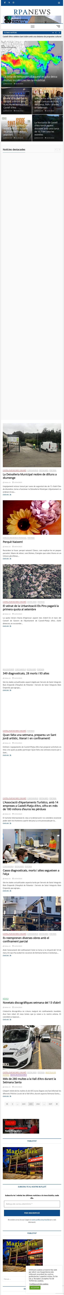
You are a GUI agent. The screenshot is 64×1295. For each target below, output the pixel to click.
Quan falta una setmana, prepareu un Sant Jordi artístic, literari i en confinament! (29, 512)
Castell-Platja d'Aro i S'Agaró (14, 246)
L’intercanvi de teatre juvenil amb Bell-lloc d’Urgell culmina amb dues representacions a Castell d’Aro (15, 101)
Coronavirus (32, 246)
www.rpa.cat (8, 1261)
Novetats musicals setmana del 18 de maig (20, 1080)
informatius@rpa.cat (11, 1257)
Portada (16, 72)
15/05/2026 (18, 138)
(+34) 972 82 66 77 (11, 1254)
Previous (55, 32)
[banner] (32, 17)
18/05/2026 (18, 83)
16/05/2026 (49, 111)
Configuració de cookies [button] (38, 1284)
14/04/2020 (17, 654)
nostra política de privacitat (40, 996)
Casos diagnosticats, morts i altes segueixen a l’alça (31, 648)
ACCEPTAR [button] (35, 1288)
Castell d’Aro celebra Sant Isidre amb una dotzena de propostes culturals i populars (16, 130)
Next (59, 32)
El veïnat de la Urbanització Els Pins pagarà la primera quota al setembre (31, 383)
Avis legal (25, 1279)
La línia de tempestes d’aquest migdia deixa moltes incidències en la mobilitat (30, 78)
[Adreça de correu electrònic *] (32, 980)
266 (38, 879)
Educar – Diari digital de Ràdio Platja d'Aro (19, 1157)
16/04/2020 (17, 390)
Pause (53, 32)
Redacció (8, 83)
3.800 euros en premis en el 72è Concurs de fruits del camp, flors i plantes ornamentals (47, 103)
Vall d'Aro (24, 72)
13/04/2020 (17, 783)
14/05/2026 (49, 138)
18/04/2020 (17, 322)
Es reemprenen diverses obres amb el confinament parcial (26, 715)
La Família (43, 1157)
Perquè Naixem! (13, 317)
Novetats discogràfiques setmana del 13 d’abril (32, 778)
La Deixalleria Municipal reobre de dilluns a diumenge (30, 251)
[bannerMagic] (23, 924)
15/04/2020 (17, 519)
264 (24, 879)
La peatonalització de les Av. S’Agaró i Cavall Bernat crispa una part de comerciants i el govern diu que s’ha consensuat (30, 1142)
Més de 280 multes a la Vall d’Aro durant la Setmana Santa (29, 856)
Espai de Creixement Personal (15, 313)
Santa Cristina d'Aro (18, 850)
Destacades (8, 72)
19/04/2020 (17, 258)
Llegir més (9, 270)
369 (51, 879)
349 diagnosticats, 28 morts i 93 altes (26, 449)
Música (5, 774)
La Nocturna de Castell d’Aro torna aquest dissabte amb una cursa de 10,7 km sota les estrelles (47, 128)
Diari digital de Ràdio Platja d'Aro (15, 1284)
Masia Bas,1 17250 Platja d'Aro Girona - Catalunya (10, 1247)
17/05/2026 (18, 111)
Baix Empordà (8, 445)
